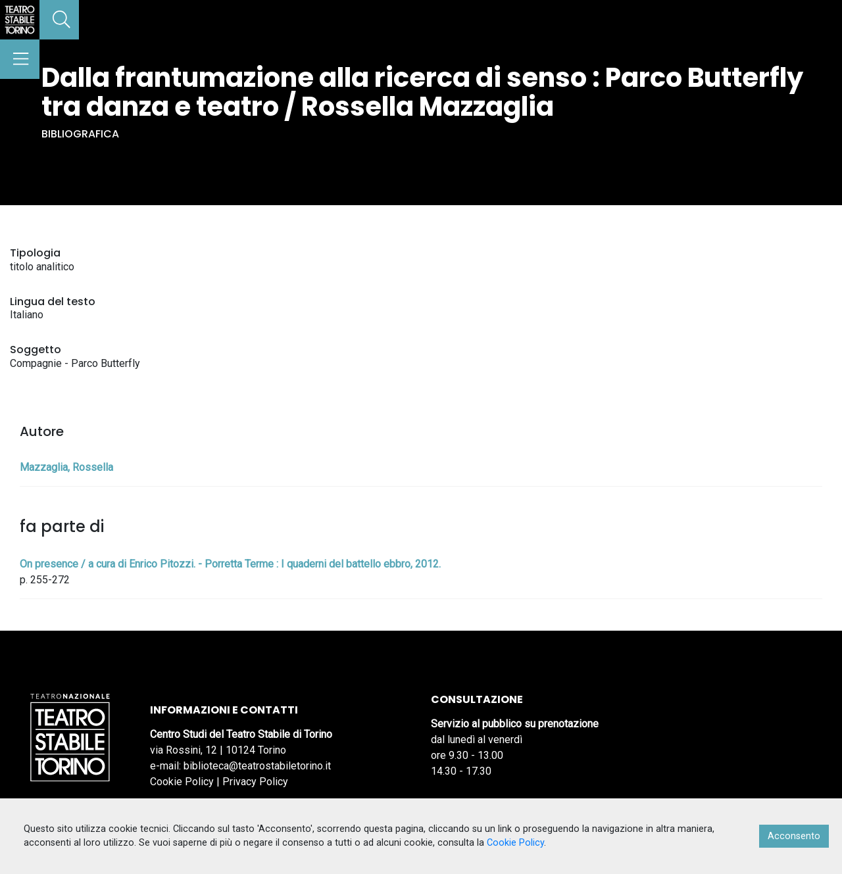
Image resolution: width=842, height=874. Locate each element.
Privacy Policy (255, 781)
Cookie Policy (182, 781)
